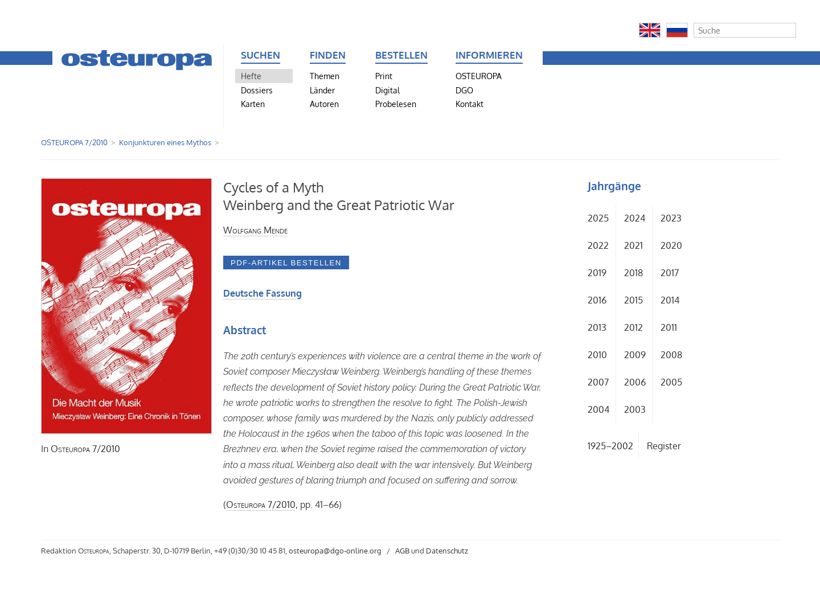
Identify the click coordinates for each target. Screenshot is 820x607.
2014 (670, 300)
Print (383, 76)
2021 (633, 245)
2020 (671, 245)
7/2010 (85, 448)
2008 (671, 354)
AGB (402, 550)
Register (664, 446)
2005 (671, 382)
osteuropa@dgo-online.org (335, 550)
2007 (598, 382)
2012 (633, 327)
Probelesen (395, 104)
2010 (597, 354)
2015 (633, 300)
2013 (597, 327)
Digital (387, 90)
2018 (633, 272)
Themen (324, 76)
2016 (597, 300)
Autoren (324, 104)
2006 (635, 382)
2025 (598, 218)
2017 (670, 272)
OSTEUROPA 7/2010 (74, 142)
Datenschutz (447, 550)
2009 (635, 354)
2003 (635, 409)
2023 (671, 218)
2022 (598, 245)
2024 (634, 218)
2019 (597, 272)
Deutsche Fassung (262, 293)
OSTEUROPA (479, 76)
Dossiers (257, 90)
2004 (598, 409)
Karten (253, 104)
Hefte (251, 76)
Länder (322, 90)
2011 (669, 327)
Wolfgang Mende (255, 230)
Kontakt (469, 104)
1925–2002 (610, 446)
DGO (464, 90)
